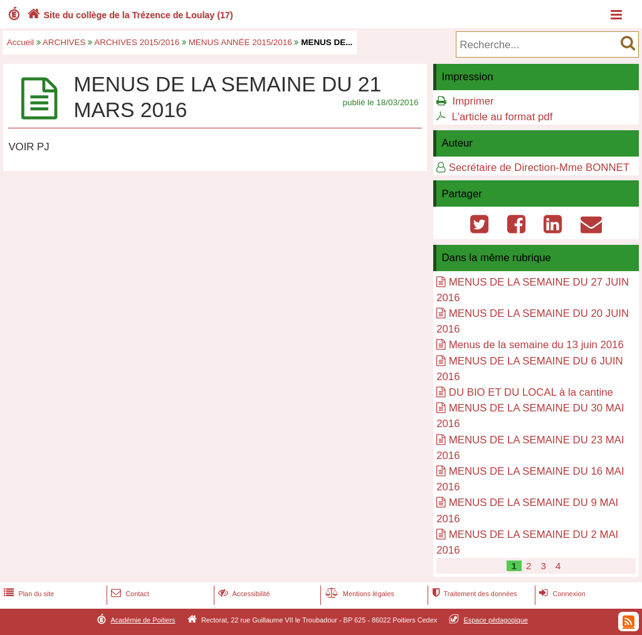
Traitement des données (473, 593)
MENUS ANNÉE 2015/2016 (240, 42)
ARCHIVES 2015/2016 (136, 42)
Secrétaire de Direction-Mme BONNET (539, 167)
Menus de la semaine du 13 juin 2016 (536, 345)
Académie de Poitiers (142, 620)
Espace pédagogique (496, 620)
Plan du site (27, 593)
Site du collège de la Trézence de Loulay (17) (128, 15)
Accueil (20, 42)
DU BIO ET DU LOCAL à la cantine (531, 392)
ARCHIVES (64, 42)
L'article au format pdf (501, 117)
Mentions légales (358, 593)
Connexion (561, 593)
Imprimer (472, 101)
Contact (128, 593)
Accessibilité (243, 593)
